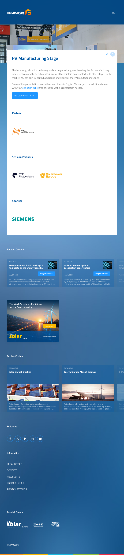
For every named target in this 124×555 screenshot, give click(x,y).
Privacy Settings (17, 489)
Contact (12, 470)
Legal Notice (14, 464)
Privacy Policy (15, 483)
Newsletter (14, 477)
